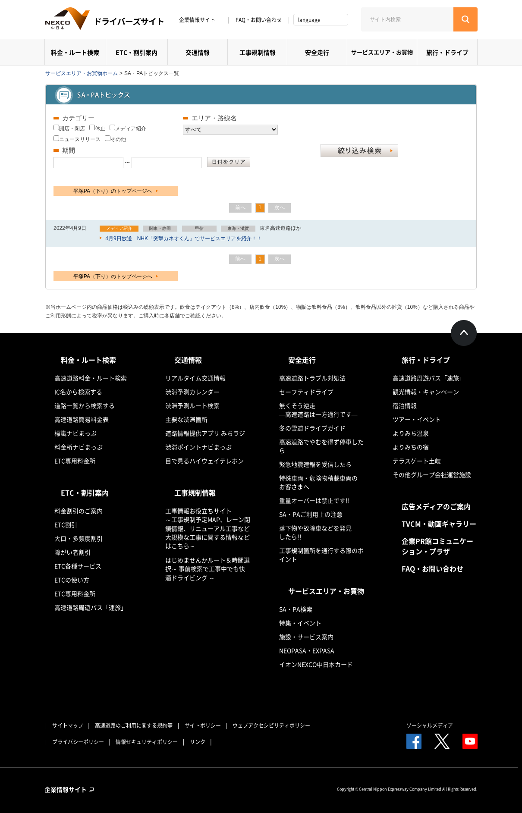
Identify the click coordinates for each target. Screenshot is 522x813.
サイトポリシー (203, 725)
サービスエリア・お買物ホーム (81, 73)
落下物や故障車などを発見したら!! (315, 532)
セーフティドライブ (306, 391)
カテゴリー (78, 118)
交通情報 (198, 52)
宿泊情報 (405, 405)
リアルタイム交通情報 (195, 378)
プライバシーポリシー (78, 742)
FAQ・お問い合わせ (259, 20)
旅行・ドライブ (447, 52)
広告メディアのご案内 (436, 506)
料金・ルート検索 (75, 52)
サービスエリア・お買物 (382, 52)
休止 (100, 129)
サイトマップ (67, 725)
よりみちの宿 (411, 447)
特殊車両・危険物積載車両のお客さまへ (318, 482)
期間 (68, 150)
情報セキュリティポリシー (147, 742)
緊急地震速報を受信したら (315, 464)
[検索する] (465, 19)
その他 (118, 139)
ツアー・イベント (417, 419)
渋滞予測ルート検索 (192, 405)
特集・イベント (300, 622)
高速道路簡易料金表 (81, 419)
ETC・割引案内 (136, 52)
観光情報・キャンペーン (426, 391)
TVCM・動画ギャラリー (439, 523)
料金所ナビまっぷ (78, 447)
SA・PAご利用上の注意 (311, 514)
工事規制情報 (257, 52)
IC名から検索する (78, 391)
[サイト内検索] (407, 19)
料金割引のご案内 (78, 510)
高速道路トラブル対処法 (312, 378)
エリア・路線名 (214, 118)
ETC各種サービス (77, 566)
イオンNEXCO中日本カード (316, 664)
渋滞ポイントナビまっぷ (198, 447)
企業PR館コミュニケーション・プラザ (437, 546)
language (309, 20)
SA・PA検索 (295, 609)
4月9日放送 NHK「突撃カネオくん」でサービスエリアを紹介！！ (183, 238)
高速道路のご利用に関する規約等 (134, 725)
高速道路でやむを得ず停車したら (321, 446)
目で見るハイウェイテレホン (204, 460)
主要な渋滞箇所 (186, 419)
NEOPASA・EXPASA (306, 650)
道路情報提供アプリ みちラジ (205, 433)
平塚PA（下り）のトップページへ (115, 191)
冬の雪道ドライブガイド (312, 428)
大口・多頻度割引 (78, 538)
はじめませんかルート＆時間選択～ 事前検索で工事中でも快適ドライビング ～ (207, 569)
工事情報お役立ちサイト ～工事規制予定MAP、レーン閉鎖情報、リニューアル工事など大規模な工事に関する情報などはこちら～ (207, 528)
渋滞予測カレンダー (192, 391)
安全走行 (317, 52)
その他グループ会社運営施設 (432, 474)
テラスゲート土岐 (417, 460)
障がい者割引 (72, 552)
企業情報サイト (200, 20)
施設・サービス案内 (306, 636)
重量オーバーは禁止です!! (314, 500)
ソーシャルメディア (429, 725)
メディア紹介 (130, 129)
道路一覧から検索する (84, 405)
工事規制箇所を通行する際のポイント (321, 554)
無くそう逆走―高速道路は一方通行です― (318, 409)
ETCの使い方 (71, 579)
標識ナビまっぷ (75, 433)
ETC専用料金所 (74, 460)
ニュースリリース (80, 139)
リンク (197, 742)
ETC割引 (65, 524)
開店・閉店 (72, 129)
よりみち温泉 (411, 433)
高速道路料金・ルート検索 (90, 378)
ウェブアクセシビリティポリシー (271, 725)
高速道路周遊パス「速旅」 (90, 607)
